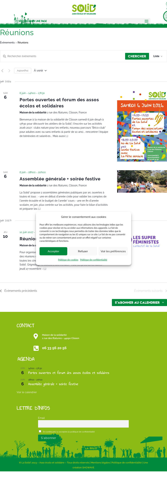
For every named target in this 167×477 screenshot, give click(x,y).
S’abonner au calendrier (137, 302)
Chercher (137, 56)
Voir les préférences (113, 251)
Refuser (83, 251)
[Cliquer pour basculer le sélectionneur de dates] (40, 71)
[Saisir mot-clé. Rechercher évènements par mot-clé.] (62, 56)
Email (41, 417)
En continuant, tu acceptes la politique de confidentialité (67, 431)
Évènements (7, 42)
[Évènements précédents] (2, 70)
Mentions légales (100, 462)
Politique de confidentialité (93, 260)
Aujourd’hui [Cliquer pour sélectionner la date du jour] (22, 70)
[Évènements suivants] (9, 70)
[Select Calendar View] (158, 56)
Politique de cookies (68, 260)
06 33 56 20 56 (54, 348)
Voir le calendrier (27, 392)
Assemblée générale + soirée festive (60, 178)
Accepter (53, 251)
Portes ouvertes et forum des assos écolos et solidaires (68, 372)
